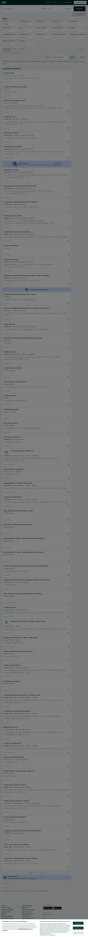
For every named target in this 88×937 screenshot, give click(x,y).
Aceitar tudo (78, 923)
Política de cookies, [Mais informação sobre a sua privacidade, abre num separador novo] (23, 929)
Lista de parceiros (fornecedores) (47, 934)
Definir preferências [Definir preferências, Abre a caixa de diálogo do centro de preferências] (78, 932)
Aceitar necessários (78, 928)
